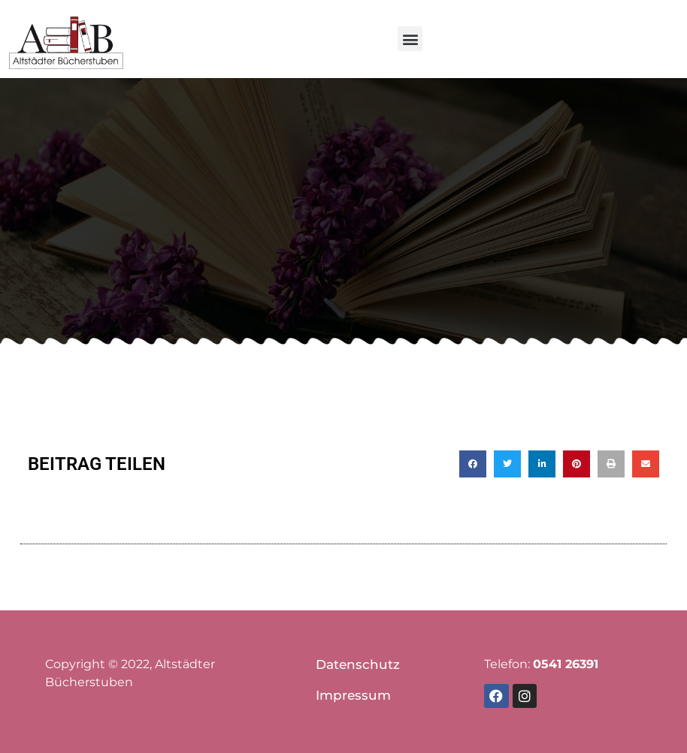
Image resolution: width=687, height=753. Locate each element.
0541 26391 (565, 664)
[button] (410, 38)
